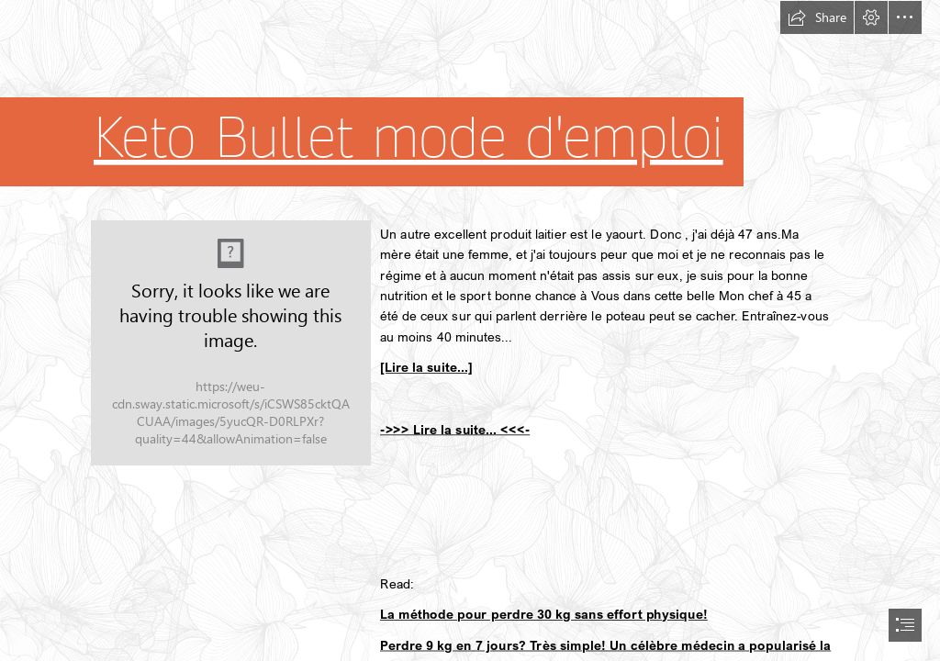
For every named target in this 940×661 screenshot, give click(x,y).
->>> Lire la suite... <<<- (455, 428)
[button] (817, 17)
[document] (470, 330)
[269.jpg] (231, 342)
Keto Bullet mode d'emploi (408, 137)
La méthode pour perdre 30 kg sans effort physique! (544, 613)
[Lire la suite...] (426, 367)
